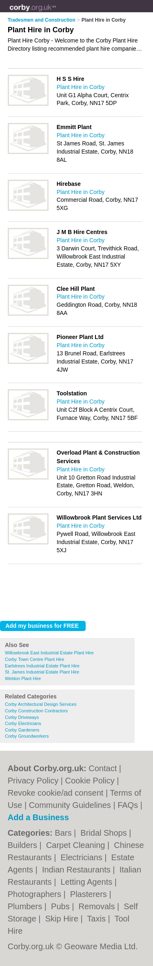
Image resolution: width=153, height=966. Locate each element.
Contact (103, 768)
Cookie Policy (90, 780)
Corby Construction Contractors (36, 710)
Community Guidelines (70, 805)
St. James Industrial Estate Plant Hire (42, 671)
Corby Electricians (23, 723)
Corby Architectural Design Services (40, 704)
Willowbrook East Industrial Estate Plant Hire (49, 652)
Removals (98, 906)
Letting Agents (87, 881)
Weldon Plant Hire (23, 678)
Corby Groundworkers (27, 736)
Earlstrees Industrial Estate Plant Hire (42, 665)
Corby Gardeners (22, 729)
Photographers (36, 894)
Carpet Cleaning (76, 845)
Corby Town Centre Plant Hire (34, 659)
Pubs (61, 906)
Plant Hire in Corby (81, 87)
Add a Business (38, 817)
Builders (24, 845)
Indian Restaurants (77, 869)
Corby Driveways (22, 717)
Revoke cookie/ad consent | (59, 792)
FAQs (128, 805)
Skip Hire (63, 918)
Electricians (82, 857)
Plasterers (89, 894)
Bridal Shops (104, 832)
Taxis (97, 918)
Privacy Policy (33, 780)
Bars (64, 832)
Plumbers (26, 906)
